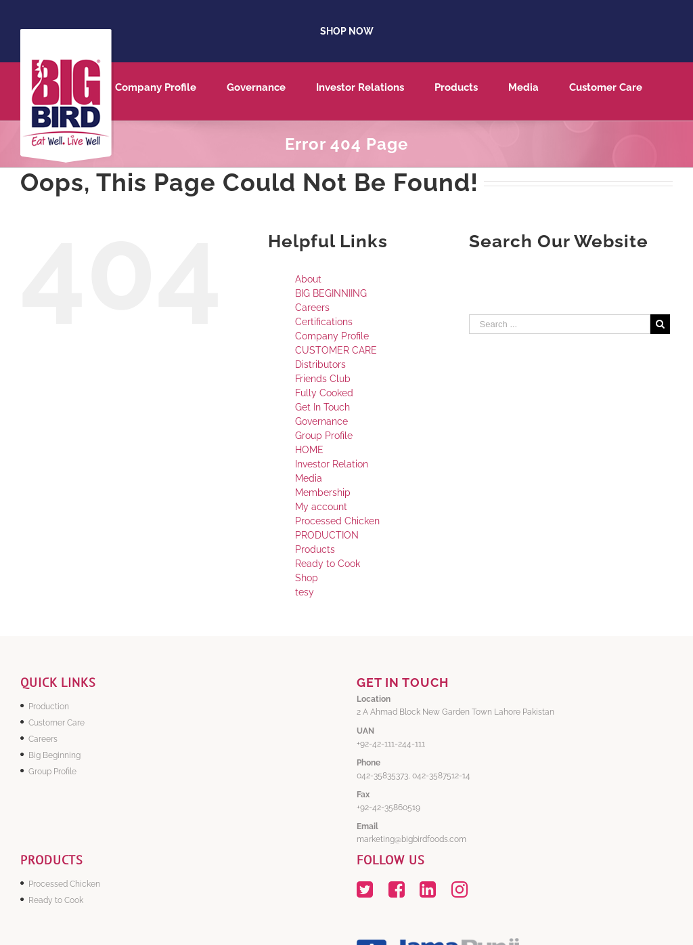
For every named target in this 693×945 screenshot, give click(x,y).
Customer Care (56, 723)
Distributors (320, 364)
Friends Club (323, 378)
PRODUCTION (327, 535)
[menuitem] (171, 91)
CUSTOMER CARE (336, 350)
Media (308, 478)
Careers (312, 307)
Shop (306, 577)
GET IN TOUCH (403, 682)
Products (315, 549)
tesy (304, 592)
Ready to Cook (327, 563)
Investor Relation (331, 464)
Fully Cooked (324, 392)
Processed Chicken (337, 521)
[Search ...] (559, 324)
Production (48, 706)
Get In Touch (322, 407)
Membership (323, 492)
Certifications (324, 321)
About (308, 279)
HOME (309, 449)
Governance (321, 421)
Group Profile (324, 435)
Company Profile (332, 336)
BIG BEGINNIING (331, 293)
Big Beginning (54, 755)
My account (321, 506)
